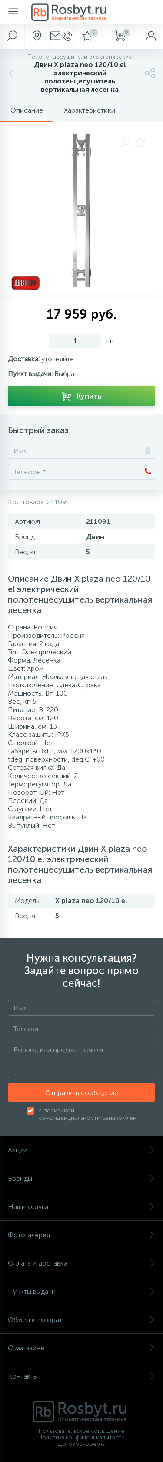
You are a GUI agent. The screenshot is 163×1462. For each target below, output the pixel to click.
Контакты (81, 1376)
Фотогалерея (81, 1235)
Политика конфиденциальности (81, 1437)
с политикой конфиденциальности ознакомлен (87, 1114)
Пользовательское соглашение (81, 1431)
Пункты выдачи (81, 1291)
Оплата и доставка (81, 1263)
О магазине (81, 1348)
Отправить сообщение (81, 1093)
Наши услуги (81, 1206)
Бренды (81, 1178)
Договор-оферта (82, 1444)
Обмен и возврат (81, 1319)
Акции (81, 1150)
